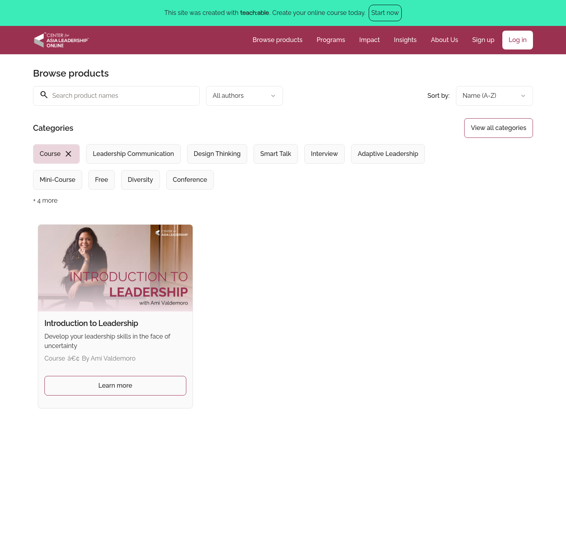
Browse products (278, 40)
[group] (251, 167)
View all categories (498, 128)
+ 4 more (45, 200)
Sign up (483, 40)
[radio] (56, 154)
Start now (385, 12)
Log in (518, 40)
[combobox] (244, 96)
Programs (331, 40)
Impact (369, 40)
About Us (444, 40)
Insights (405, 40)
